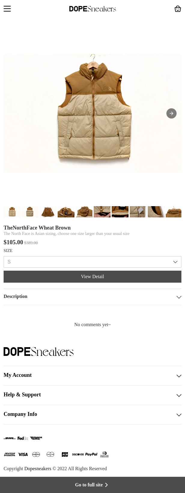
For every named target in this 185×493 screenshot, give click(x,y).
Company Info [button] (92, 414)
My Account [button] (92, 375)
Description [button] (92, 297)
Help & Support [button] (92, 395)
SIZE (8, 250)
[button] (7, 9)
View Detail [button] (92, 276)
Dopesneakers (37, 468)
